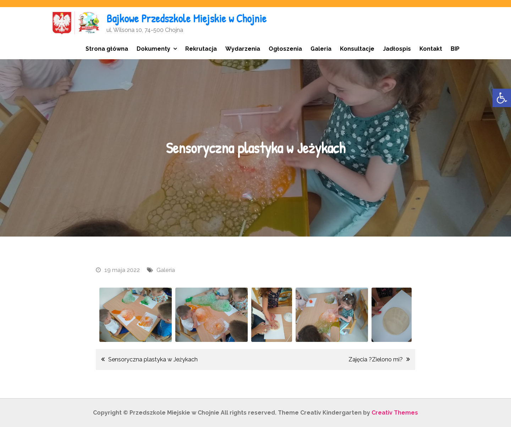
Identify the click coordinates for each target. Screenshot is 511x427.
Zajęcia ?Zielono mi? (375, 359)
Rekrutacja (201, 48)
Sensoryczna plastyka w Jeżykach (153, 359)
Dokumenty (153, 48)
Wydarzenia (242, 48)
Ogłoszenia (285, 48)
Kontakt (430, 48)
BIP (455, 48)
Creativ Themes (395, 412)
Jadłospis (397, 48)
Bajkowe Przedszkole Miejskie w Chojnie (187, 18)
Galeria (321, 48)
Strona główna (107, 48)
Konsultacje (357, 48)
